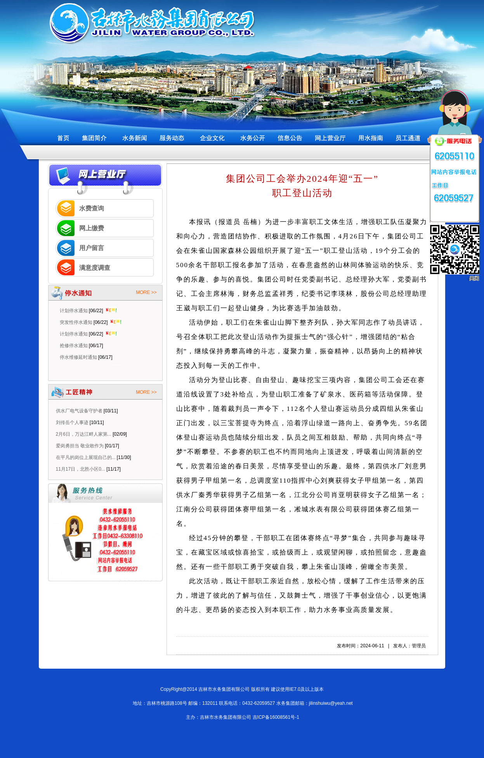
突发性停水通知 (76, 324)
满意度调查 (94, 267)
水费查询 (91, 208)
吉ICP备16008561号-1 (276, 717)
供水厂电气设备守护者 (79, 411)
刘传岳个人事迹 (72, 422)
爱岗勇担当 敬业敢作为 (80, 446)
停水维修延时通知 (78, 359)
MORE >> (146, 292)
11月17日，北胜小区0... (80, 469)
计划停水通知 (74, 312)
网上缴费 (91, 228)
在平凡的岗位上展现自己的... (86, 457)
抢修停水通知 (74, 347)
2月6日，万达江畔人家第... (83, 434)
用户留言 (91, 248)
